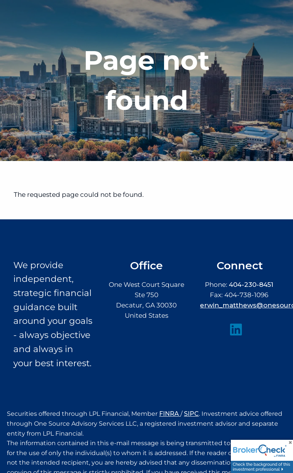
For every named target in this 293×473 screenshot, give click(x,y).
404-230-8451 (251, 284)
